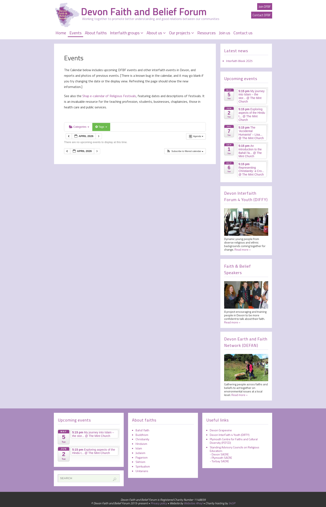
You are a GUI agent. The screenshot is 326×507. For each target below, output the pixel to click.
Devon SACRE (220, 454)
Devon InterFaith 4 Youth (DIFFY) (229, 435)
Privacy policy (159, 503)
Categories (79, 126)
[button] (184, 151)
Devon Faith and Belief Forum (144, 11)
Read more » (243, 249)
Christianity (142, 439)
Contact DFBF (262, 15)
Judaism (140, 453)
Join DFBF (265, 6)
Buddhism (142, 435)
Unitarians (142, 471)
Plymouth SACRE (222, 457)
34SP (231, 503)
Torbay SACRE (220, 461)
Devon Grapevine (221, 430)
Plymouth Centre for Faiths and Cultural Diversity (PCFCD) (234, 441)
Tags (101, 126)
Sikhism (140, 462)
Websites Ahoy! (193, 503)
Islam (139, 448)
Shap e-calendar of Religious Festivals (109, 95)
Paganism (142, 457)
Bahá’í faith (142, 430)
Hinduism (141, 443)
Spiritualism (143, 466)
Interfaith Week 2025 (239, 61)
